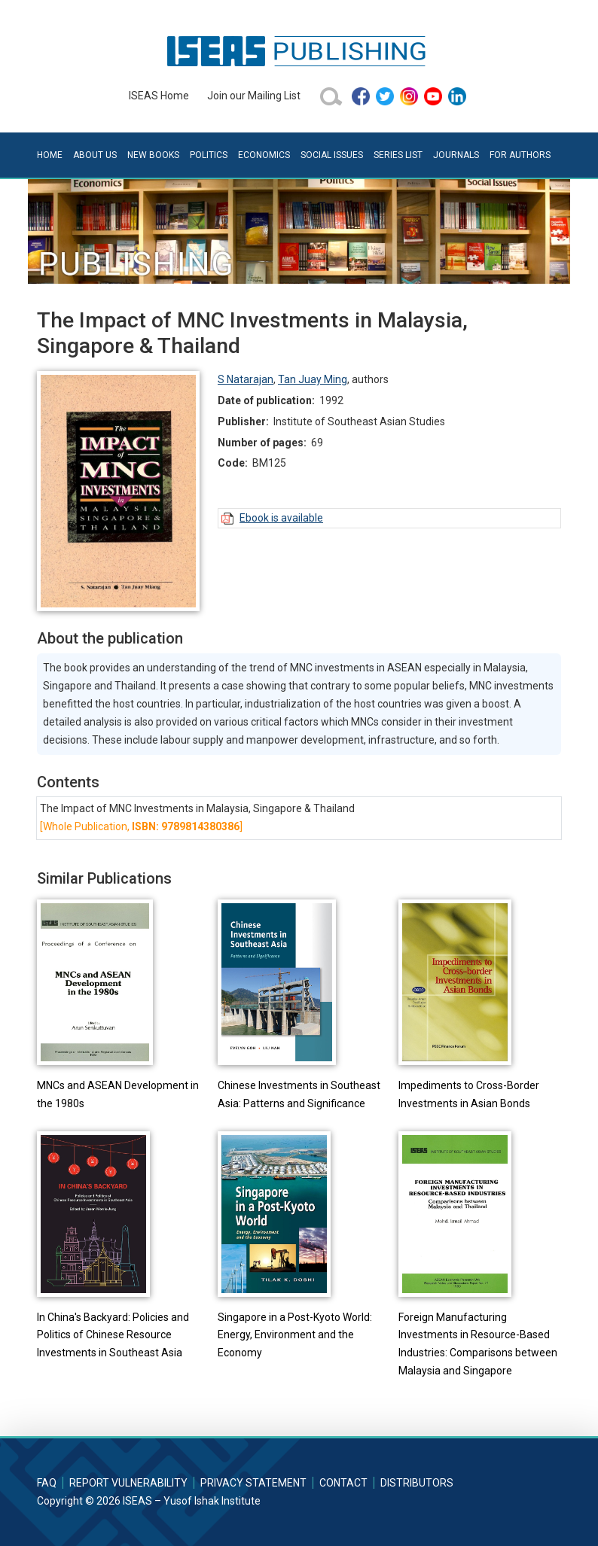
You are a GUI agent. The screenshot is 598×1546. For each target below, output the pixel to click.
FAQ (46, 1483)
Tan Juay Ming (312, 379)
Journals (456, 155)
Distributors (416, 1483)
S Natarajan (245, 379)
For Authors (520, 155)
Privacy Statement (253, 1483)
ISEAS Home (159, 96)
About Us (95, 155)
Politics (208, 155)
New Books (153, 155)
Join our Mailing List (254, 96)
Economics (264, 155)
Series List (398, 155)
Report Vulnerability (128, 1483)
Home (50, 155)
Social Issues (332, 155)
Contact (343, 1483)
